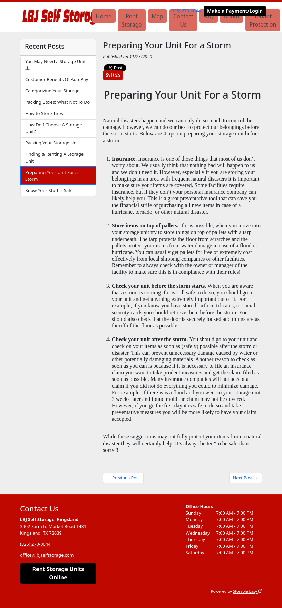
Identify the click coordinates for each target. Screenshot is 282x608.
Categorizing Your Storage (52, 91)
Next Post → (246, 478)
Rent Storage (131, 20)
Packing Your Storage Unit (52, 143)
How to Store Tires (44, 113)
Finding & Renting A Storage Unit (54, 157)
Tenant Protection (263, 20)
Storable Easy (247, 591)
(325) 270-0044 (185, 11)
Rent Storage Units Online (58, 573)
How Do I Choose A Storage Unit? (53, 128)
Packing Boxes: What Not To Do (57, 102)
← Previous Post (123, 478)
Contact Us (183, 20)
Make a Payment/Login (235, 11)
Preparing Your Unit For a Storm (51, 175)
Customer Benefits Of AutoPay (56, 79)
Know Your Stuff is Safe (49, 190)
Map (157, 16)
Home (104, 16)
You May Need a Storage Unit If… (55, 64)
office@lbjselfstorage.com (47, 555)
